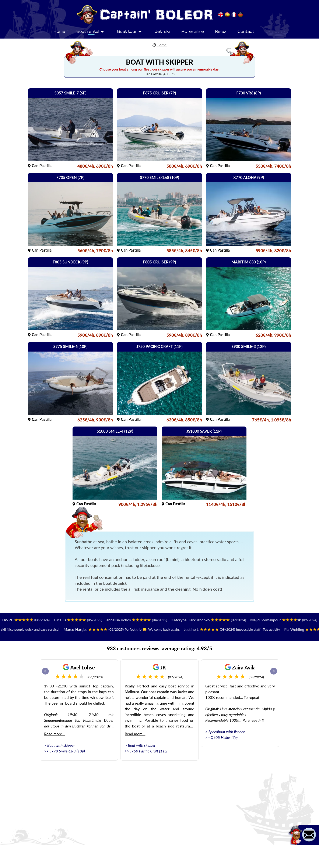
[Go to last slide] (45, 671)
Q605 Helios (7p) (224, 737)
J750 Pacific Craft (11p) (149, 751)
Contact (246, 31)
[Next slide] (273, 671)
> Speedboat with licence (225, 731)
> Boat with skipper (59, 745)
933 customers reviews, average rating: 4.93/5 (159, 648)
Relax (220, 31)
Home (59, 31)
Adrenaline (192, 31)
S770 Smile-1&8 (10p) (67, 751)
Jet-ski (162, 31)
